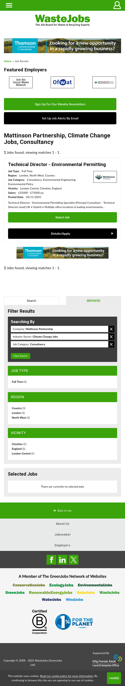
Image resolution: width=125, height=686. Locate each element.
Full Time (19, 381)
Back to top (65, 510)
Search (31, 300)
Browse (93, 300)
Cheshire (19, 444)
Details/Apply (60, 233)
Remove (111, 329)
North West (21, 417)
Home (7, 61)
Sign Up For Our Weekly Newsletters (60, 104)
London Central (23, 453)
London (18, 412)
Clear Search (21, 355)
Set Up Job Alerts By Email (60, 118)
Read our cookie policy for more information (66, 676)
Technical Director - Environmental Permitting (57, 164)
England (18, 448)
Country (18, 408)
